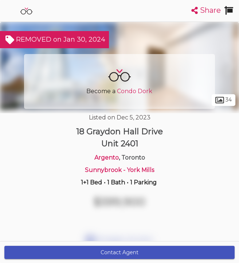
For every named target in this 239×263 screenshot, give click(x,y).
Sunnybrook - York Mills (119, 170)
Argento (106, 157)
